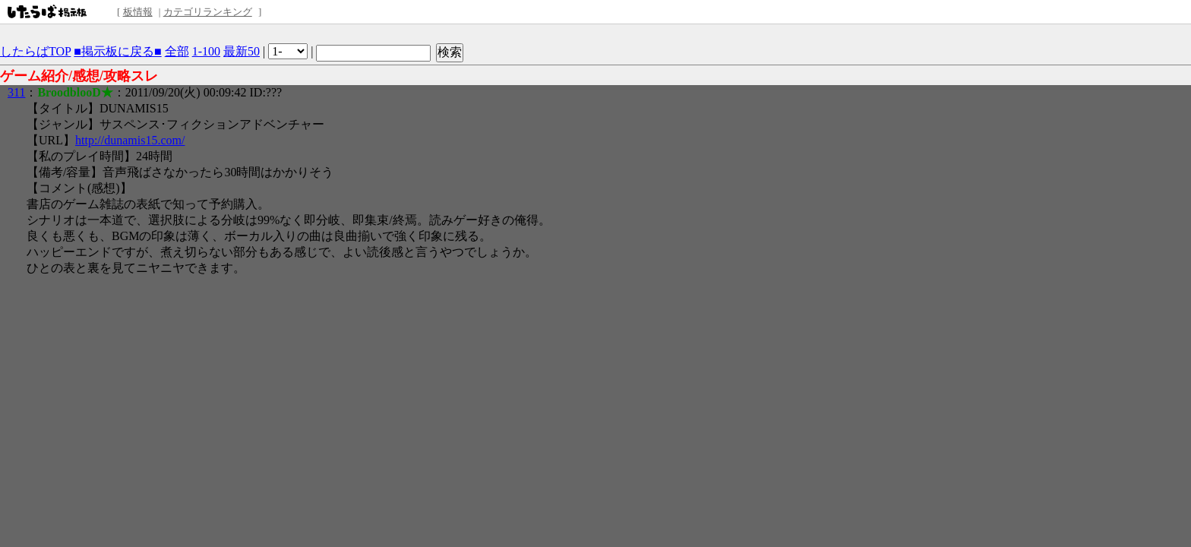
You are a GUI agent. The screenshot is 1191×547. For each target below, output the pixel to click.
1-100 (206, 51)
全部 (177, 51)
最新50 (241, 51)
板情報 (138, 11)
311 (16, 92)
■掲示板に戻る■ (117, 51)
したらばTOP (35, 51)
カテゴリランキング (207, 11)
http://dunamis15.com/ (130, 140)
